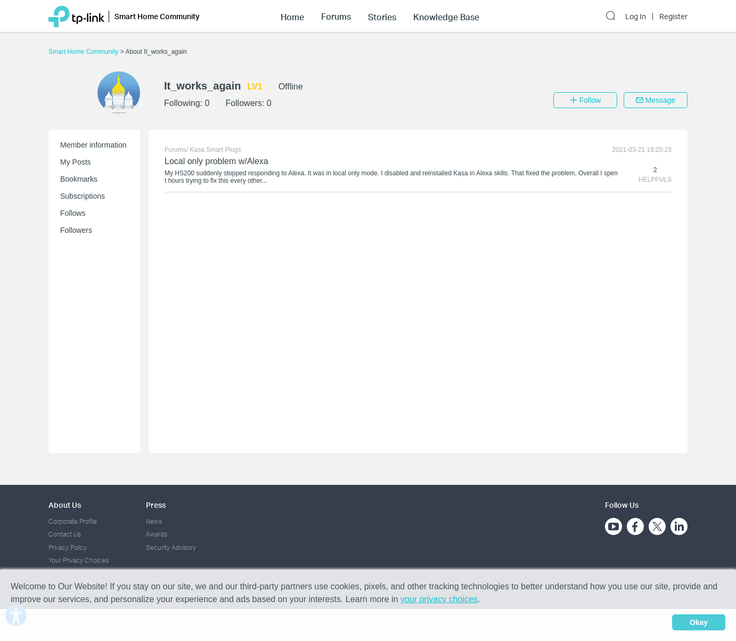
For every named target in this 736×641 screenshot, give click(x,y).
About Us (64, 504)
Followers (76, 230)
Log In (635, 16)
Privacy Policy (67, 547)
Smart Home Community (84, 51)
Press (156, 504)
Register (673, 16)
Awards (156, 534)
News (154, 521)
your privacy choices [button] (439, 599)
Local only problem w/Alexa (216, 161)
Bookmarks (78, 179)
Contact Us (64, 534)
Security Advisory (171, 547)
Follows (72, 213)
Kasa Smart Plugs (215, 149)
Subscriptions (82, 196)
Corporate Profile (72, 521)
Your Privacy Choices (78, 560)
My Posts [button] (75, 162)
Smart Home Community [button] (157, 16)
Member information (93, 145)
